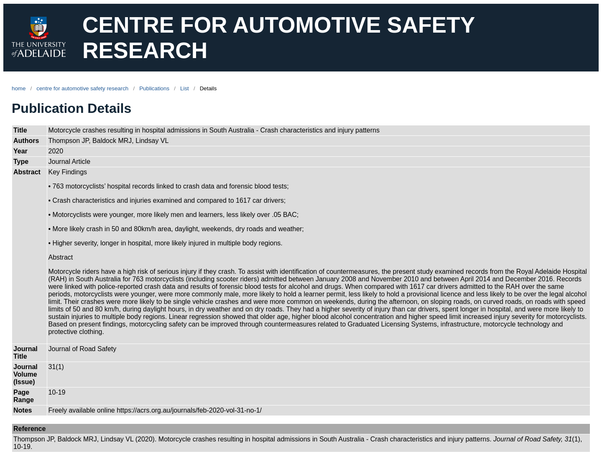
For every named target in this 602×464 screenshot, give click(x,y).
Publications (154, 88)
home (19, 88)
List (184, 88)
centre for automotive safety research (82, 88)
